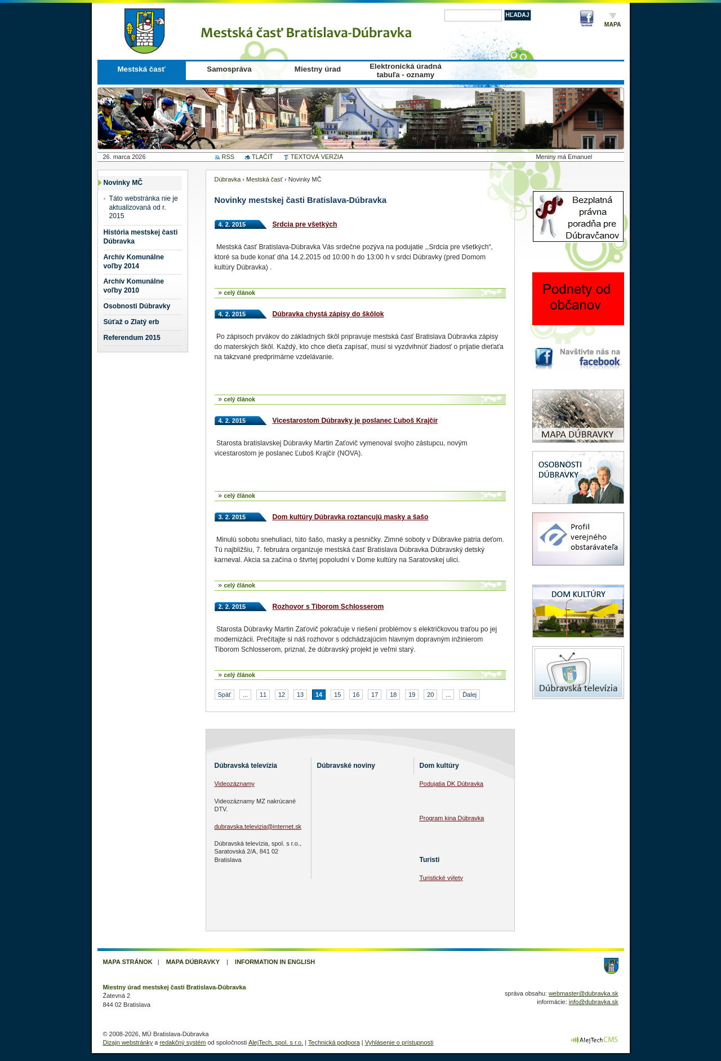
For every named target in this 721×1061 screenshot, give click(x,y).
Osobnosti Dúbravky (137, 306)
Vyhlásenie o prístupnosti (399, 1042)
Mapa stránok (128, 961)
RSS (228, 156)
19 (411, 694)
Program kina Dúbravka (452, 818)
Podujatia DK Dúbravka (452, 783)
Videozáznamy (235, 783)
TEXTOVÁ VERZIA (317, 156)
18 (393, 694)
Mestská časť (141, 69)
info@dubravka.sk (593, 1001)
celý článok (239, 293)
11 (263, 694)
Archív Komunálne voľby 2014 (134, 261)
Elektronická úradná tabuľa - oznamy (406, 70)
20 (430, 694)
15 (337, 694)
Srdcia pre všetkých (305, 224)
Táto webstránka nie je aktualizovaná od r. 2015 (143, 207)
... (245, 694)
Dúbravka (228, 179)
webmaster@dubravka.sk (583, 993)
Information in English (275, 961)
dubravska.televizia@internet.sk (258, 826)
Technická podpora (334, 1042)
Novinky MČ (123, 183)
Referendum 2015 (132, 338)
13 (300, 694)
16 (356, 694)
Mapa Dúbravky (193, 961)
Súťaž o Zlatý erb (131, 322)
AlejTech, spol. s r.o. (275, 1042)
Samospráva (229, 69)
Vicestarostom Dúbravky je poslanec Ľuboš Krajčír (355, 421)
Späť (225, 694)
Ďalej (469, 694)
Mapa (612, 24)
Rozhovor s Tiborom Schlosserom (328, 607)
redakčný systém (182, 1042)
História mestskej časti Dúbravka (141, 236)
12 (281, 694)
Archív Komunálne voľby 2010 (134, 285)
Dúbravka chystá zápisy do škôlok (328, 314)
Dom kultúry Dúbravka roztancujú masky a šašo (351, 517)
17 (374, 694)
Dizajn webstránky (128, 1042)
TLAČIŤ (262, 156)
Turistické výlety (441, 877)
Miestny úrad (318, 69)
